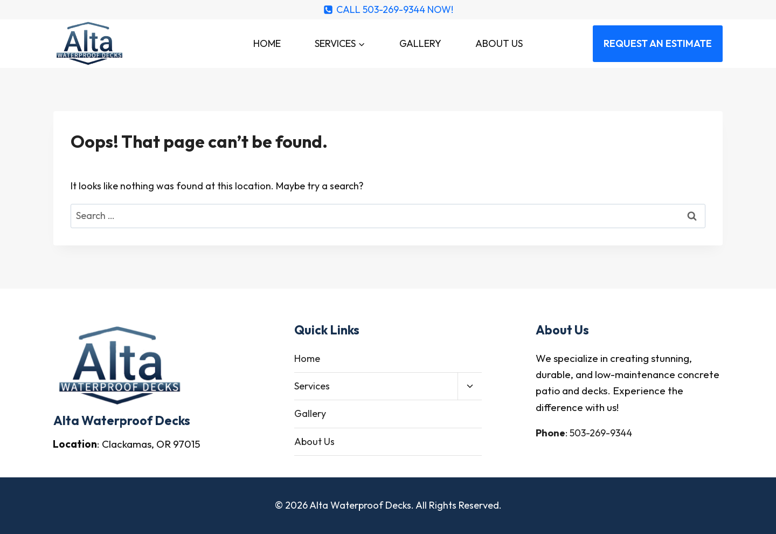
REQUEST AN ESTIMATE (658, 43)
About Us (499, 43)
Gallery (420, 43)
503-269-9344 (601, 433)
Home (267, 43)
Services (312, 386)
